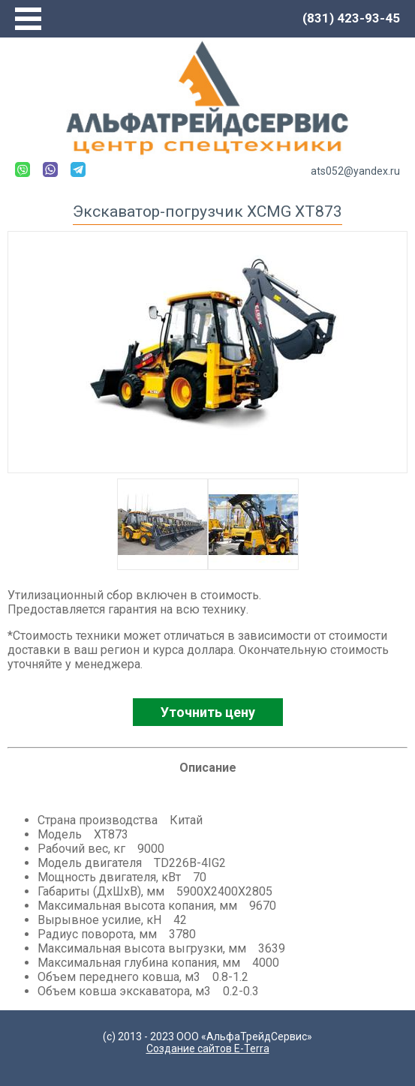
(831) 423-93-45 (351, 18)
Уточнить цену (208, 712)
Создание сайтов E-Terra (207, 1048)
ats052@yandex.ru (355, 171)
